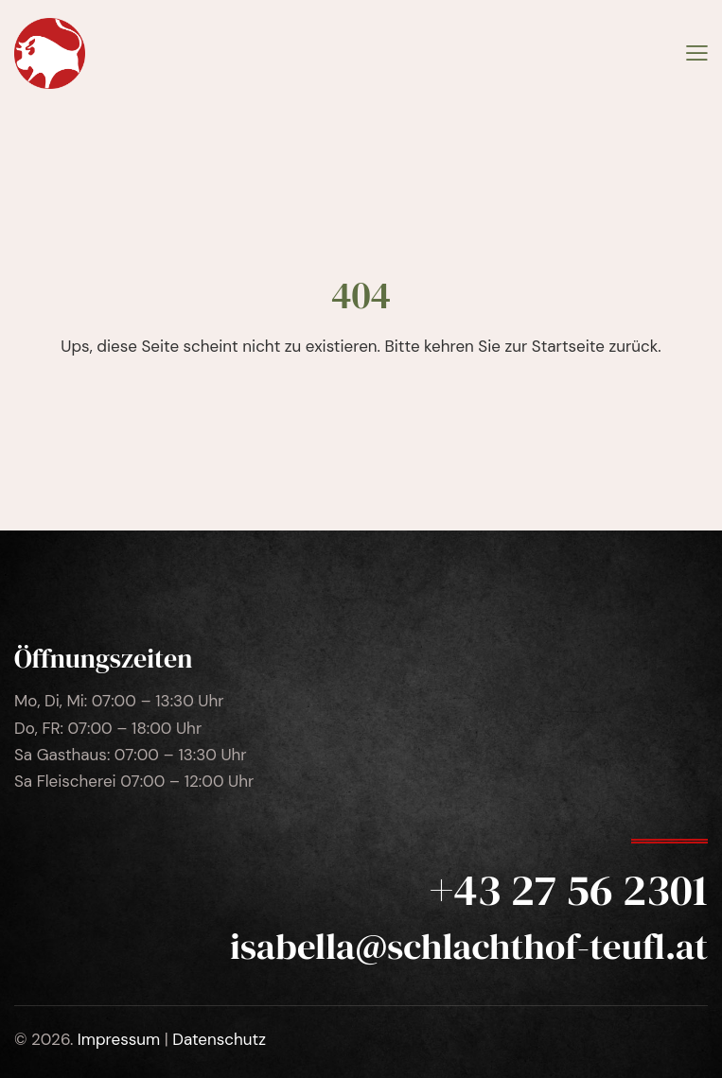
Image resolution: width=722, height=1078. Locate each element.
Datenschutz (219, 1039)
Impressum (119, 1039)
